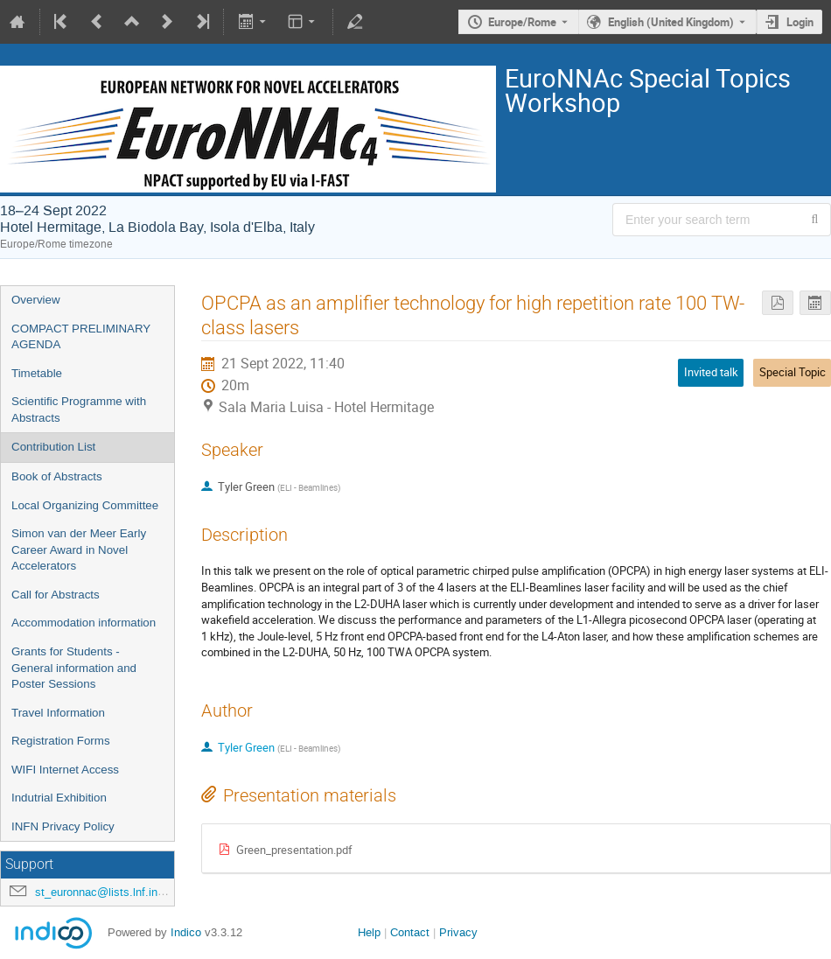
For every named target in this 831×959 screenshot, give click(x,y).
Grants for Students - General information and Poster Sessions (73, 667)
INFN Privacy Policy (63, 826)
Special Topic (792, 372)
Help (369, 932)
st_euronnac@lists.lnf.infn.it (106, 892)
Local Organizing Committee (84, 505)
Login (800, 22)
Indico (186, 932)
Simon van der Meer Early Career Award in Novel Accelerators (78, 549)
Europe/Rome (522, 22)
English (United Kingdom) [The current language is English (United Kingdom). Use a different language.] (671, 22)
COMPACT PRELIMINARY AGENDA (80, 337)
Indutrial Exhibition (59, 797)
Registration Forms (60, 740)
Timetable (36, 373)
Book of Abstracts (56, 476)
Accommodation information (83, 622)
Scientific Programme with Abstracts (78, 409)
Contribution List (53, 446)
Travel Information (58, 712)
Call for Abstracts (55, 594)
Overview (35, 299)
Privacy (458, 932)
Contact (409, 932)
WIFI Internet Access (65, 769)
